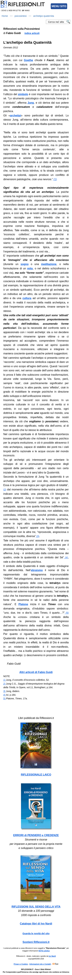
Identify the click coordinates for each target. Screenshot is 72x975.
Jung (31, 102)
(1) (55, 179)
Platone (23, 604)
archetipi (15, 115)
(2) (4, 489)
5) (4, 698)
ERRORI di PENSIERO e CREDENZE (36, 835)
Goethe (28, 60)
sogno (25, 264)
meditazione (48, 264)
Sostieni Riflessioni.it (36, 942)
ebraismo (37, 570)
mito (30, 268)
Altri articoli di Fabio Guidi (36, 672)
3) (4, 691)
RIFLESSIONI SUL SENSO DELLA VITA (36, 906)
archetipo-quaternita (43, 16)
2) (4, 683)
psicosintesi (21, 16)
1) (4, 680)
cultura (26, 298)
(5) (67, 612)
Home (5, 16)
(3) (37, 536)
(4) (66, 557)
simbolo (23, 94)
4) (4, 695)
